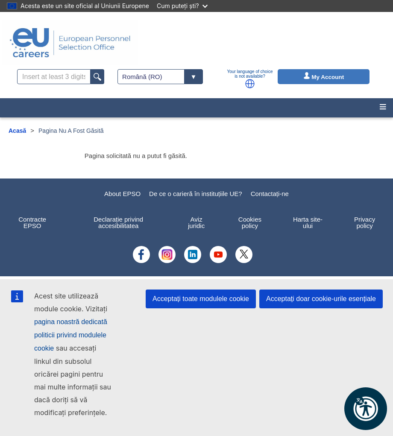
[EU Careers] (70, 42)
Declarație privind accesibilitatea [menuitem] (118, 222)
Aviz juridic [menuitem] (196, 222)
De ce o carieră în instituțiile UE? (195, 193)
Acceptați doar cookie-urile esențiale (321, 298)
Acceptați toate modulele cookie (201, 298)
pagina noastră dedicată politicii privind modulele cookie (70, 335)
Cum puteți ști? (182, 5)
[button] (250, 84)
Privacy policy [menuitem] (364, 222)
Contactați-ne (270, 193)
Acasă (17, 130)
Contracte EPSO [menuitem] (32, 222)
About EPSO (122, 193)
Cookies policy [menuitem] (249, 222)
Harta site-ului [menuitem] (308, 222)
